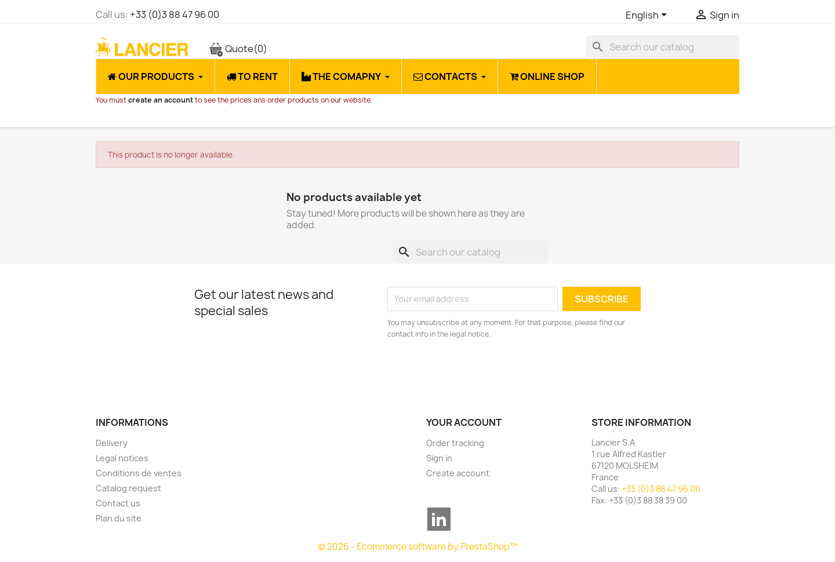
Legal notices (122, 458)
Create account (457, 473)
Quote (238, 48)
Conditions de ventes (138, 473)
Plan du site (118, 518)
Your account (464, 422)
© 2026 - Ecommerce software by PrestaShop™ (418, 547)
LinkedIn (439, 519)
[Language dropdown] (648, 16)
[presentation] (484, 372)
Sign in (439, 458)
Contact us (118, 503)
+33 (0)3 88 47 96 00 (174, 14)
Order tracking (455, 442)
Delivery (112, 442)
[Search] (662, 47)
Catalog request (128, 488)
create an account (160, 100)
